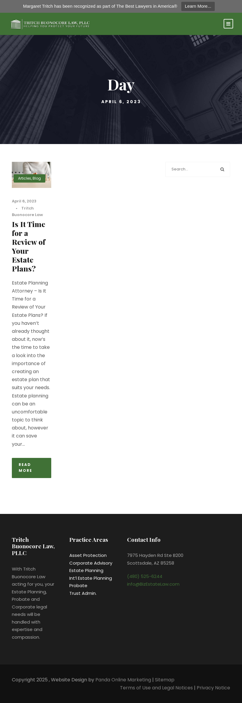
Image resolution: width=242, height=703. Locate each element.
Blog (37, 178)
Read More (25, 467)
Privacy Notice (213, 687)
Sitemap (164, 679)
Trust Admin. (83, 593)
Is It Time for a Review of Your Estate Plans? (28, 246)
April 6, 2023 (24, 201)
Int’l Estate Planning (90, 578)
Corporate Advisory (90, 563)
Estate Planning (86, 570)
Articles (24, 178)
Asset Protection (88, 555)
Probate (78, 585)
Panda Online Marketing (123, 679)
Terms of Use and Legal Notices (156, 687)
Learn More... (198, 6)
